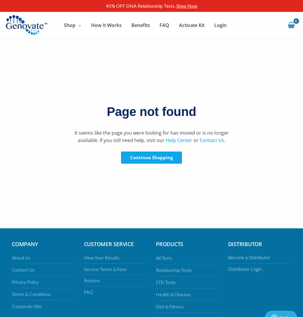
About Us (21, 257)
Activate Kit (191, 25)
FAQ (164, 25)
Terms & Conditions (31, 294)
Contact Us (212, 140)
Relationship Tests (174, 270)
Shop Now (186, 6)
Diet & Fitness (170, 306)
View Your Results (102, 257)
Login (219, 25)
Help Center (179, 140)
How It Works (106, 25)
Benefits (140, 25)
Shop (69, 25)
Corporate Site (27, 306)
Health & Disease (173, 294)
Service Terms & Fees (106, 269)
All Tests (164, 258)
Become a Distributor (250, 257)
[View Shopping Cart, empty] (291, 25)
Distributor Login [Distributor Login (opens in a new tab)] (245, 269)
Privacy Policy (26, 282)
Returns (92, 280)
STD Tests (166, 282)
